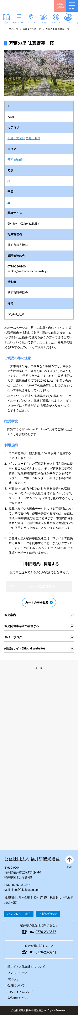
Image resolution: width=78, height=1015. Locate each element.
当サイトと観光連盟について (26, 966)
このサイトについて (20, 991)
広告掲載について (19, 998)
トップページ (11, 29)
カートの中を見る (36, 602)
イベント (56, 22)
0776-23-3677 (46, 932)
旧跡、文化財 (16, 138)
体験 (44, 22)
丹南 (10, 159)
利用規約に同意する (42, 564)
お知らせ (13, 979)
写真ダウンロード (32, 29)
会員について (16, 985)
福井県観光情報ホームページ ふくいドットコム (22, 6)
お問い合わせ (48, 913)
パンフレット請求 (19, 913)
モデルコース (18, 22)
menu (72, 6)
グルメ (69, 22)
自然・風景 (33, 138)
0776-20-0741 (46, 952)
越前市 (18, 159)
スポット (31, 22)
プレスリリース (17, 972)
